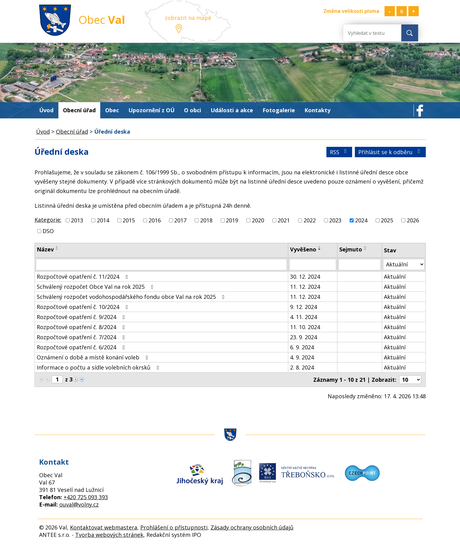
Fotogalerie (279, 110)
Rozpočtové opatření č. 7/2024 (82, 337)
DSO (48, 231)
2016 (155, 220)
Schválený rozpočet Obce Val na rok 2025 (96, 286)
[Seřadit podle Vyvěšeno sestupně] (319, 249)
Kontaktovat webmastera (103, 527)
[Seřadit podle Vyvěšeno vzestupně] (319, 247)
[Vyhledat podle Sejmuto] (359, 264)
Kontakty (317, 110)
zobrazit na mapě (188, 17)
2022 (310, 220)
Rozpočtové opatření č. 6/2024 (82, 347)
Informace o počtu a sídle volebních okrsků (99, 367)
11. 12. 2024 (305, 286)
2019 (232, 220)
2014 (103, 220)
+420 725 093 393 (86, 497)
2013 (77, 220)
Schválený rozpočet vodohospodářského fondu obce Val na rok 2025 (132, 296)
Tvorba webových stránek (109, 534)
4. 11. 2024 (303, 317)
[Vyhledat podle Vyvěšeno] (312, 264)
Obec (112, 110)
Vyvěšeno (303, 249)
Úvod (46, 110)
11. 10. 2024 (305, 327)
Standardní (401, 11)
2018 (206, 220)
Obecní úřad (79, 110)
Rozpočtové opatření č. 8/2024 (82, 327)
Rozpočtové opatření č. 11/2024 (84, 276)
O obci (192, 110)
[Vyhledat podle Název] (161, 264)
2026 (413, 220)
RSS (339, 152)
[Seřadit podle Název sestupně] (57, 249)
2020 (258, 220)
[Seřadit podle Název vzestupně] (57, 247)
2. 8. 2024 (302, 367)
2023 (335, 220)
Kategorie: (48, 219)
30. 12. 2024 (305, 276)
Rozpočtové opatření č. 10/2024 (84, 306)
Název (45, 249)
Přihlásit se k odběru (390, 152)
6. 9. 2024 (302, 347)
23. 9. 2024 (303, 337)
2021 (284, 220)
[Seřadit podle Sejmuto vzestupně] (365, 247)
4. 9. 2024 (302, 357)
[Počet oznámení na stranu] (410, 379)
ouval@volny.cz (79, 504)
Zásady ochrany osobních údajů (252, 527)
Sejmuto (350, 249)
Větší (413, 11)
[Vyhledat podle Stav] (403, 264)
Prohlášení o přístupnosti (174, 527)
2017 (180, 220)
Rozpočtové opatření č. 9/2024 (82, 317)
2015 (129, 220)
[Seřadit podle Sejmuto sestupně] (365, 249)
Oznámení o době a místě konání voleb (94, 357)
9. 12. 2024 (303, 306)
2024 (361, 220)
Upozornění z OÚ (151, 110)
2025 (387, 220)
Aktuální (395, 276)
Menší (390, 11)
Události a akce (232, 110)
